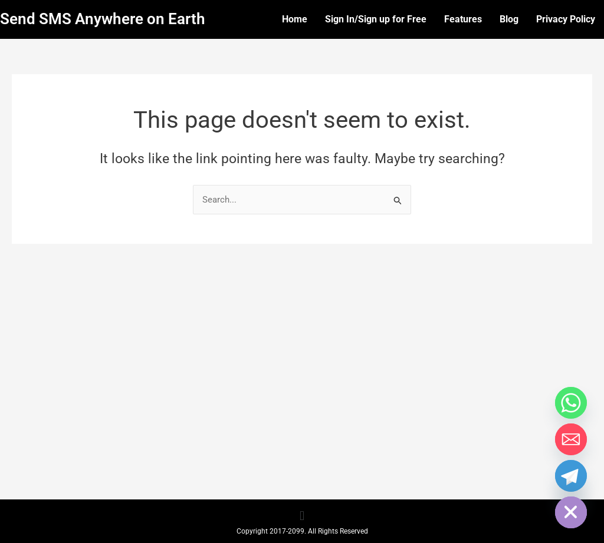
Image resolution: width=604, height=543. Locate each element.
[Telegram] (571, 476)
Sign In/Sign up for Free (375, 19)
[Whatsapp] (571, 403)
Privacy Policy (565, 19)
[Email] (571, 439)
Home (294, 19)
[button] (301, 516)
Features (463, 19)
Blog (509, 19)
